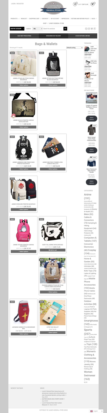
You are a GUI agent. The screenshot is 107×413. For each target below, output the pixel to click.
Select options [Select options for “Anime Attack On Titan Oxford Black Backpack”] (46, 80)
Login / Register (17, 4)
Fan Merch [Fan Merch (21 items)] (92, 256)
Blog (93, 18)
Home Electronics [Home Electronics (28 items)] (90, 264)
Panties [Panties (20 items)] (87, 307)
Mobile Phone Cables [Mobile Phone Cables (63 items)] (89, 291)
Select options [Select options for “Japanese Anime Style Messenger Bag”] (21, 192)
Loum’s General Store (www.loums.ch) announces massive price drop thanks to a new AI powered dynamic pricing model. (54, 393)
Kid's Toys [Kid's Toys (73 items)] (90, 271)
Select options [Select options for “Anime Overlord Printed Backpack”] (72, 117)
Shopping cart (34, 18)
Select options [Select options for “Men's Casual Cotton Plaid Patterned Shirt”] (91, 150)
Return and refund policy (80, 18)
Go (65, 28)
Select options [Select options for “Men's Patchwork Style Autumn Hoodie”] (91, 182)
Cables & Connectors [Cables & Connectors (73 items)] (89, 220)
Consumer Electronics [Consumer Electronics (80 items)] (89, 247)
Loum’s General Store (56, 23)
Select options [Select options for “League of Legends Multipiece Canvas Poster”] (91, 118)
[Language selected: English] (96, 411)
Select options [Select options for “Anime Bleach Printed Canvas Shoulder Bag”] (72, 80)
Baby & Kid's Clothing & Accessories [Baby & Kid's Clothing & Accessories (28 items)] (90, 205)
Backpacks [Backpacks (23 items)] (88, 209)
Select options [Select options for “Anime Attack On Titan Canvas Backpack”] (21, 80)
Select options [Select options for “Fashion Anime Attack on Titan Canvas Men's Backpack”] (72, 155)
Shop (45, 23)
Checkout (45, 18)
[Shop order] (74, 48)
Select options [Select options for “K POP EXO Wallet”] (46, 190)
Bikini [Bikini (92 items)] (88, 214)
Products (15, 18)
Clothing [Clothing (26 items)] (87, 235)
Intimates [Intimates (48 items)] (89, 266)
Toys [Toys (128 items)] (92, 344)
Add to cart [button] (47, 154)
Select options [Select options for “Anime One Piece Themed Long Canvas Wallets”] (46, 117)
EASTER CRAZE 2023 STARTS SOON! (52, 399)
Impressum (65, 18)
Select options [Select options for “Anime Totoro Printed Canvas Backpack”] (21, 154)
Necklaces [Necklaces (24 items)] (91, 293)
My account (55, 18)
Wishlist (24, 18)
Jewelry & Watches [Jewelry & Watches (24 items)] (90, 268)
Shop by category (16, 28)
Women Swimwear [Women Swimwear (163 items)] (89, 375)
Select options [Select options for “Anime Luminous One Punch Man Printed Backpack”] (21, 117)
